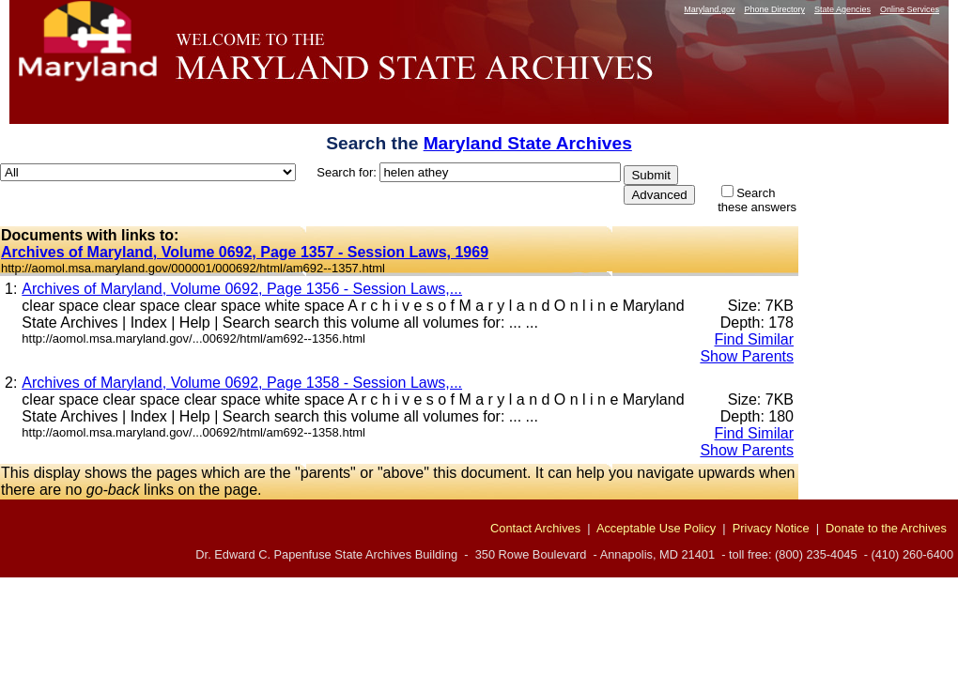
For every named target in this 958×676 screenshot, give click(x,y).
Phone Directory (774, 9)
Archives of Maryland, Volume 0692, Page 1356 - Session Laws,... (242, 289)
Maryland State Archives (528, 143)
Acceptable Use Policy (656, 528)
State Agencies (842, 9)
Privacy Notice (771, 528)
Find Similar (754, 339)
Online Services (909, 9)
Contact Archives (535, 528)
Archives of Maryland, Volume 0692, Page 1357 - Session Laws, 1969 (244, 252)
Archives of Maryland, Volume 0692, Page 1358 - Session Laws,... (242, 383)
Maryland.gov (709, 9)
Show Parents (747, 356)
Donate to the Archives (886, 528)
